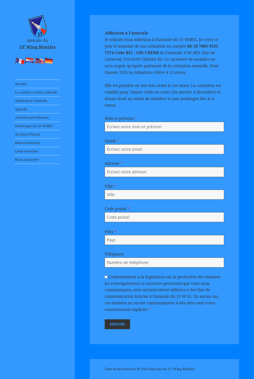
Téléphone (114, 254)
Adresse (113, 163)
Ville (110, 186)
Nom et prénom (121, 118)
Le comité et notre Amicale (36, 92)
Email (112, 141)
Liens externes (26, 151)
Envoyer (117, 324)
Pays (111, 231)
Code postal (117, 208)
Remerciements (27, 142)
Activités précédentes (32, 117)
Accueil (20, 84)
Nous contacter (27, 159)
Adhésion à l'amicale (31, 100)
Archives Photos (27, 134)
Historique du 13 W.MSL (34, 126)
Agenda (21, 109)
